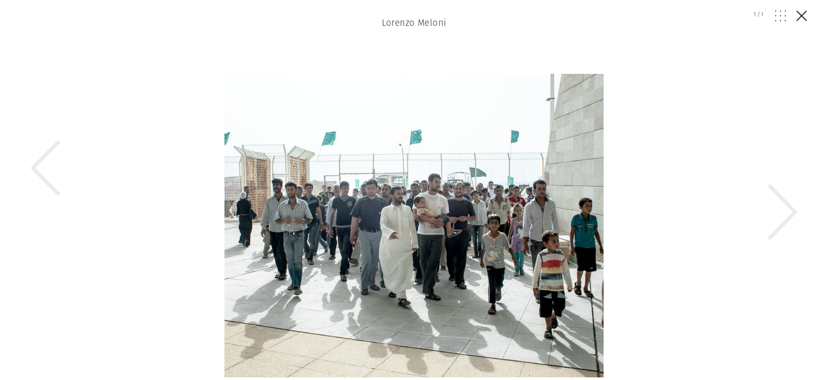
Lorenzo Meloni (414, 22)
